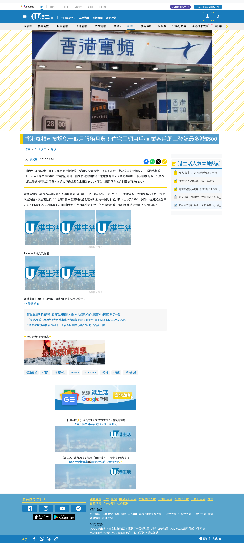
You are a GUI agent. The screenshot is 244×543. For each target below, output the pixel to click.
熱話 (53, 149)
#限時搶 (200, 528)
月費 (46, 372)
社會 (130, 26)
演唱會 (28, 26)
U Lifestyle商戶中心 (180, 7)
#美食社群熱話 (116, 528)
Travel (53, 7)
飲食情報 (100, 26)
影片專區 (146, 26)
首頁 (27, 149)
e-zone (102, 7)
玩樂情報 (62, 26)
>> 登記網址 (31, 303)
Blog (90, 7)
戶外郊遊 (109, 503)
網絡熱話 (131, 372)
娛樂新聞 (97, 18)
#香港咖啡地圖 (159, 528)
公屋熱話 (84, 18)
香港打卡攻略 (200, 26)
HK (41, 7)
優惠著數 (43, 26)
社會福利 (123, 503)
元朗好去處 (165, 499)
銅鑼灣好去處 (147, 499)
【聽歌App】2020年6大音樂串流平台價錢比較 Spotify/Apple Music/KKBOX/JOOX (76, 319)
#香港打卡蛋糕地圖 (137, 528)
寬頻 (117, 372)
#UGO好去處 (98, 528)
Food (65, 7)
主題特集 (220, 26)
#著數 (141, 532)
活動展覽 (95, 499)
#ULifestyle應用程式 (182, 528)
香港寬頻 (32, 372)
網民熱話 (95, 514)
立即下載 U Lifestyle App (209, 7)
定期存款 (111, 18)
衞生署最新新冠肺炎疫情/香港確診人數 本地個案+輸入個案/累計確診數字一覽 (73, 314)
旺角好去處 (198, 499)
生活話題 (40, 149)
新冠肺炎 (60, 372)
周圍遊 (162, 26)
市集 (106, 499)
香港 (105, 372)
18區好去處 (179, 26)
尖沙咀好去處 (127, 499)
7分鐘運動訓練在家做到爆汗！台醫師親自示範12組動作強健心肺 (66, 325)
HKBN (75, 372)
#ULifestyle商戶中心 (124, 532)
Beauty (78, 7)
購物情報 (81, 26)
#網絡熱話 (152, 532)
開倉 (114, 499)
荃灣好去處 (182, 499)
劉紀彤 (34, 159)
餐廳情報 (95, 503)
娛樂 (116, 26)
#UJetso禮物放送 (100, 532)
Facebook (90, 372)
